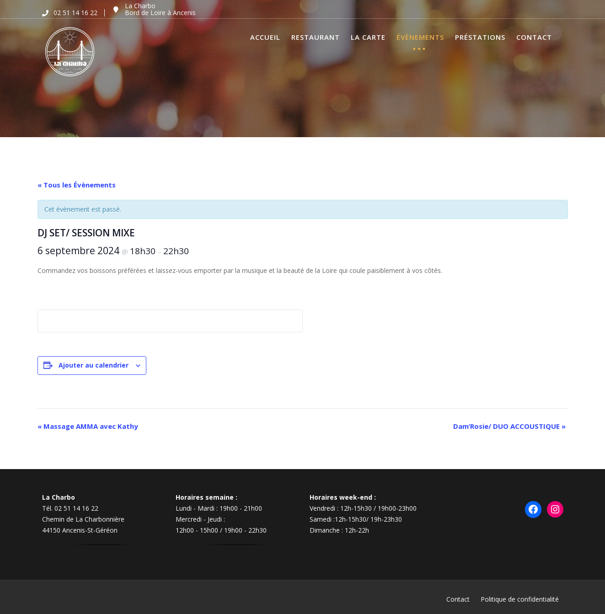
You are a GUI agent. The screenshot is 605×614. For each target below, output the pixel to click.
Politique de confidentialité (520, 599)
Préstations (480, 37)
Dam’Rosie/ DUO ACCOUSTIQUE (509, 426)
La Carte (368, 37)
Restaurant (315, 37)
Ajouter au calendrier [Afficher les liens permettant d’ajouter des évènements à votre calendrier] (93, 365)
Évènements (420, 37)
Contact (534, 37)
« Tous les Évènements (76, 184)
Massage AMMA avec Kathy (87, 426)
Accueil (265, 37)
